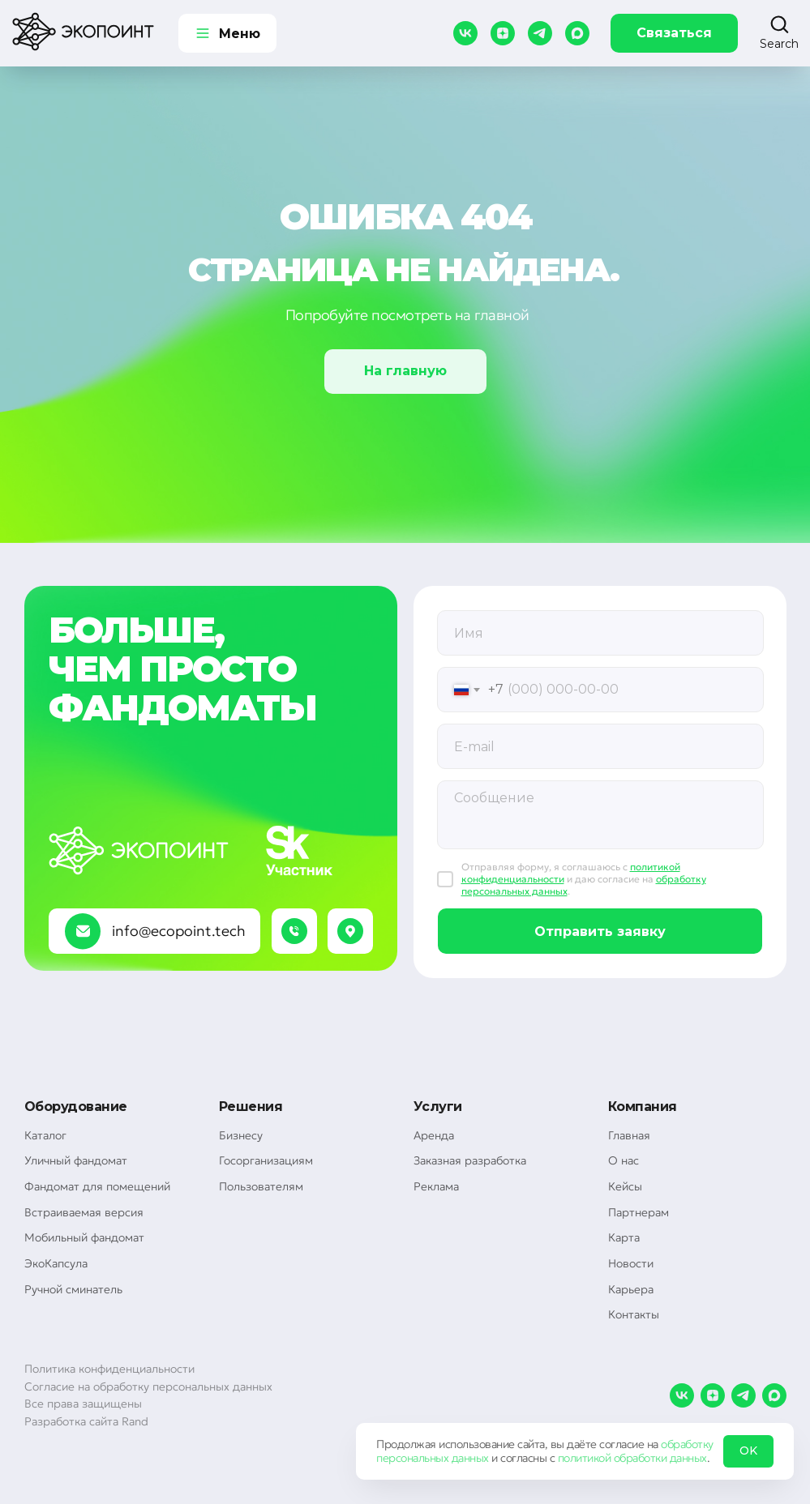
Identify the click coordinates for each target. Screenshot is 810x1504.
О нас (623, 1160)
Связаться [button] (674, 33)
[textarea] (600, 814)
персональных (412, 1458)
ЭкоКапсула (56, 1263)
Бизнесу (241, 1135)
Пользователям (261, 1186)
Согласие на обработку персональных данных (148, 1386)
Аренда (434, 1135)
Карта (624, 1237)
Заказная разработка (470, 1160)
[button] (779, 32)
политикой (584, 1458)
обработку (687, 1444)
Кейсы (625, 1186)
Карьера (631, 1289)
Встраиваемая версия (84, 1212)
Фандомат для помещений (97, 1186)
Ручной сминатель (73, 1289)
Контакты (633, 1314)
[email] (600, 746)
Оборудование (75, 1106)
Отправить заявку (600, 931)
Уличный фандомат (75, 1160)
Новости (631, 1263)
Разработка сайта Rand (86, 1421)
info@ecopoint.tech (179, 930)
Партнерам (638, 1212)
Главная (629, 1135)
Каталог (45, 1135)
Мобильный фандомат (84, 1237)
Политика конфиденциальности (109, 1368)
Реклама (436, 1186)
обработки (640, 1458)
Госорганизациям (266, 1160)
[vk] (465, 33)
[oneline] (600, 633)
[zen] (503, 33)
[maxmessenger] (577, 33)
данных (470, 1458)
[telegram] (540, 33)
